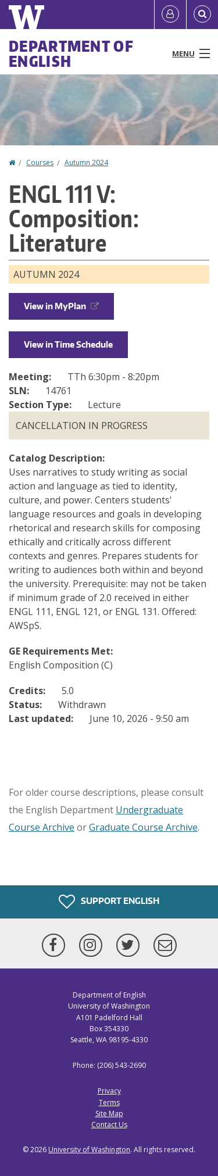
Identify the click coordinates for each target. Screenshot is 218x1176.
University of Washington (89, 1149)
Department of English (71, 53)
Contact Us (109, 1124)
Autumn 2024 (86, 162)
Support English (109, 901)
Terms (109, 1102)
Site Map (109, 1113)
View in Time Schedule (68, 344)
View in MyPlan (61, 306)
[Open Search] (202, 14)
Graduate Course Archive (143, 827)
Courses (39, 162)
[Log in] (170, 14)
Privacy (109, 1091)
